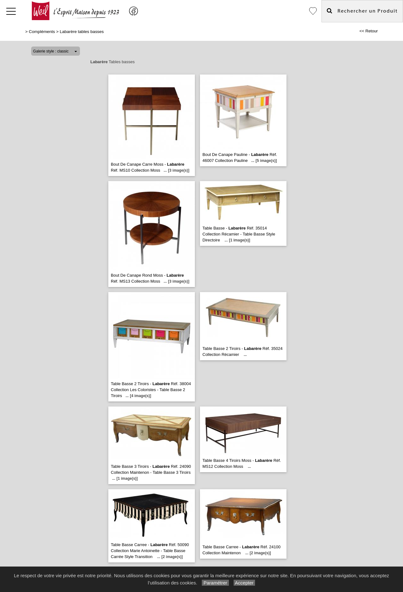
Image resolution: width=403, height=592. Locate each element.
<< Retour (368, 31)
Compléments (42, 31)
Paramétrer (215, 582)
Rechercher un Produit (362, 11)
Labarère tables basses (82, 31)
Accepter (244, 582)
